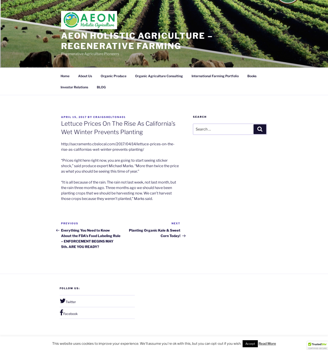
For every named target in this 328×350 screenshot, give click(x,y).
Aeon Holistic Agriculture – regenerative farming (137, 41)
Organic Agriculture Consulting (159, 76)
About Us (85, 76)
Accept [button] (250, 343)
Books (251, 76)
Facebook (69, 312)
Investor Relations (74, 87)
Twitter (68, 301)
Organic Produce (113, 76)
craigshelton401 (109, 117)
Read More (267, 344)
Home (65, 76)
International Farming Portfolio (215, 76)
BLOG (101, 87)
